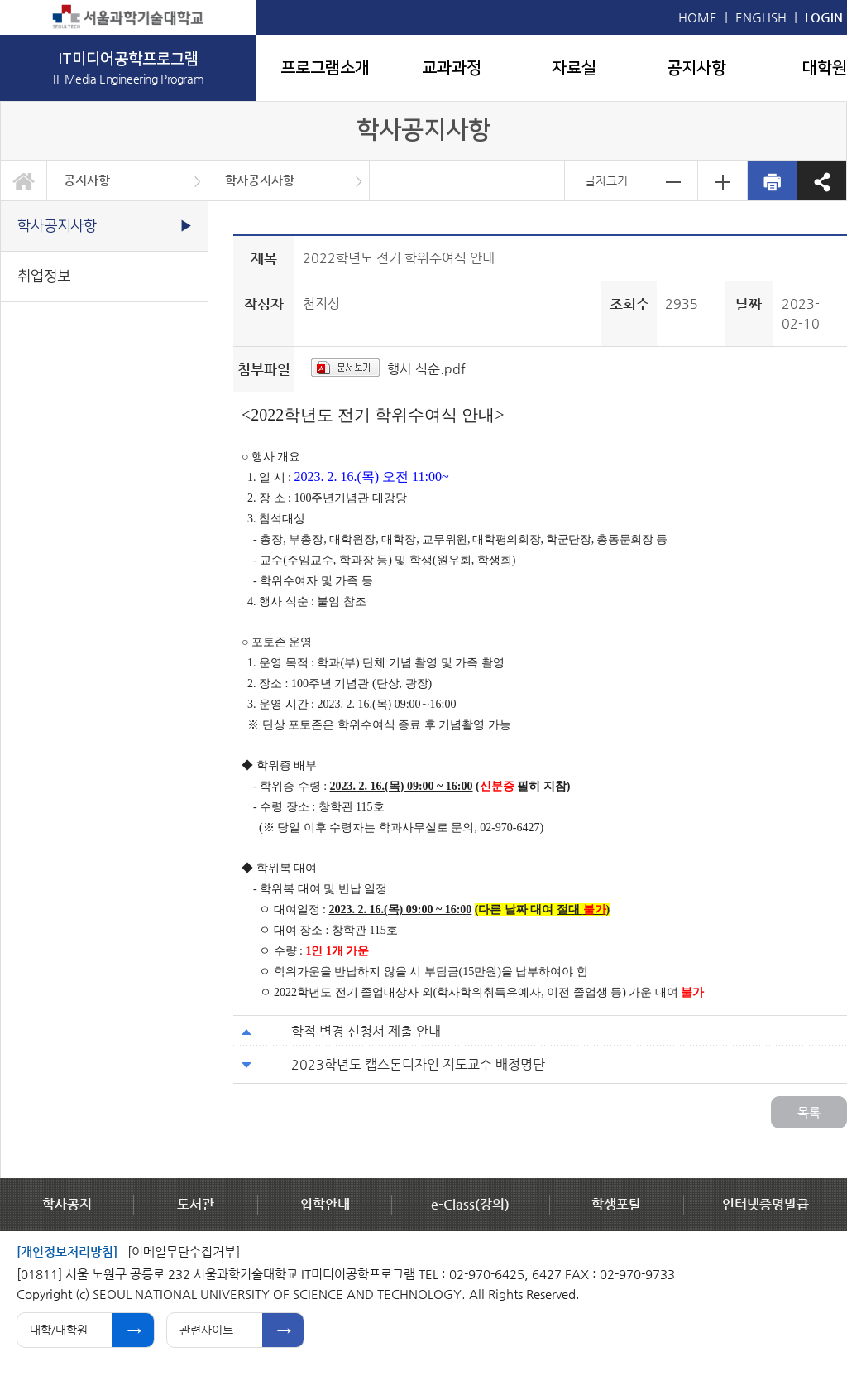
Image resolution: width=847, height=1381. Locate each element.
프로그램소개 (325, 68)
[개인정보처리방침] (67, 1251)
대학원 (824, 68)
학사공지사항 (259, 180)
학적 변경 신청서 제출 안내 (366, 1031)
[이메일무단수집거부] (183, 1251)
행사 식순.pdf (426, 369)
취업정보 (43, 276)
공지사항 (696, 68)
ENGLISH (761, 17)
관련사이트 (206, 1329)
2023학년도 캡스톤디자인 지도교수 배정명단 (418, 1064)
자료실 (574, 68)
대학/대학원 (59, 1329)
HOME (697, 17)
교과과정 (451, 68)
